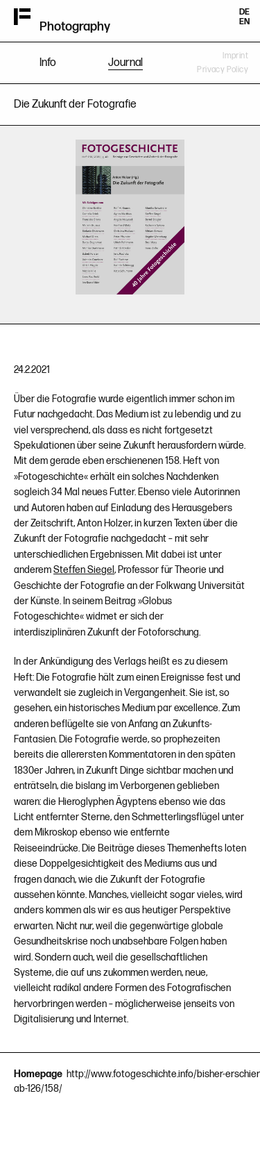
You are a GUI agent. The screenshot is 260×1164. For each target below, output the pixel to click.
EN (244, 22)
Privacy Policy (222, 70)
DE (244, 12)
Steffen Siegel (83, 570)
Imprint (235, 56)
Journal (125, 62)
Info (48, 62)
